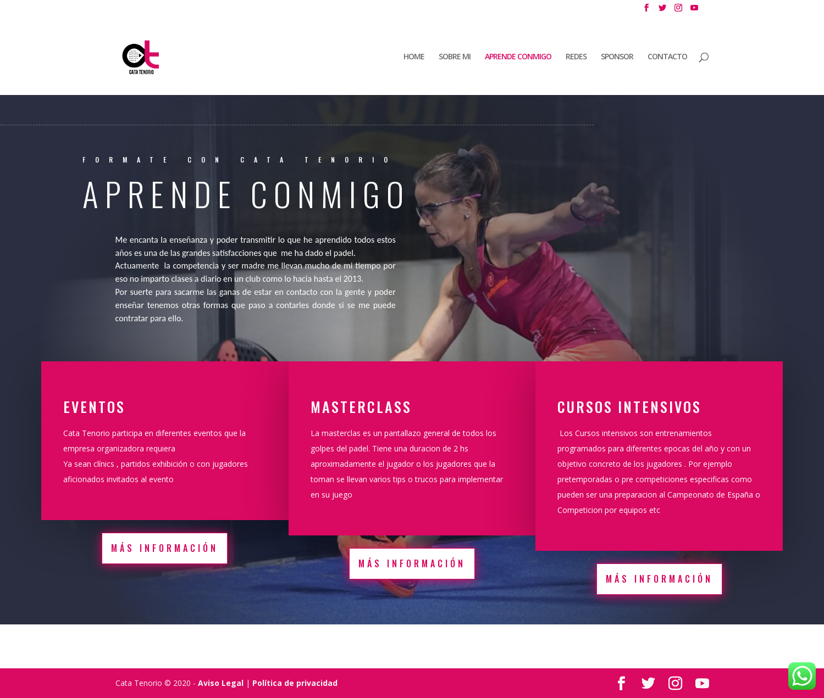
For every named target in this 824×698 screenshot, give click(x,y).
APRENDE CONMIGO (518, 57)
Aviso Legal (221, 683)
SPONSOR (617, 57)
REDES (576, 57)
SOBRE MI (455, 57)
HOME (413, 57)
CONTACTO (667, 57)
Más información (164, 548)
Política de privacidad (295, 683)
